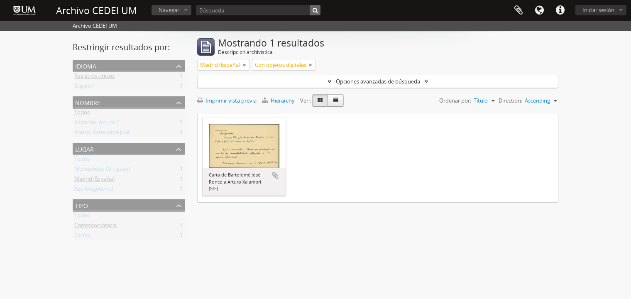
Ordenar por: (455, 100)
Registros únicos (94, 77)
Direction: (510, 100)
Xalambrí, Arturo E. (97, 123)
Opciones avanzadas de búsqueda (378, 81)
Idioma (539, 10)
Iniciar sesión (598, 10)
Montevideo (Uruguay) (102, 170)
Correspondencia (95, 226)
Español (84, 87)
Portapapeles (518, 10)
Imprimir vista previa (227, 100)
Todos (82, 114)
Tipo (81, 205)
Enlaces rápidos (560, 10)
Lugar (84, 148)
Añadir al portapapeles (275, 176)
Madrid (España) (94, 180)
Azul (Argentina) (93, 190)
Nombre (87, 102)
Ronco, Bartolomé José (102, 133)
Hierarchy (279, 100)
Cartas (82, 236)
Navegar (169, 10)
